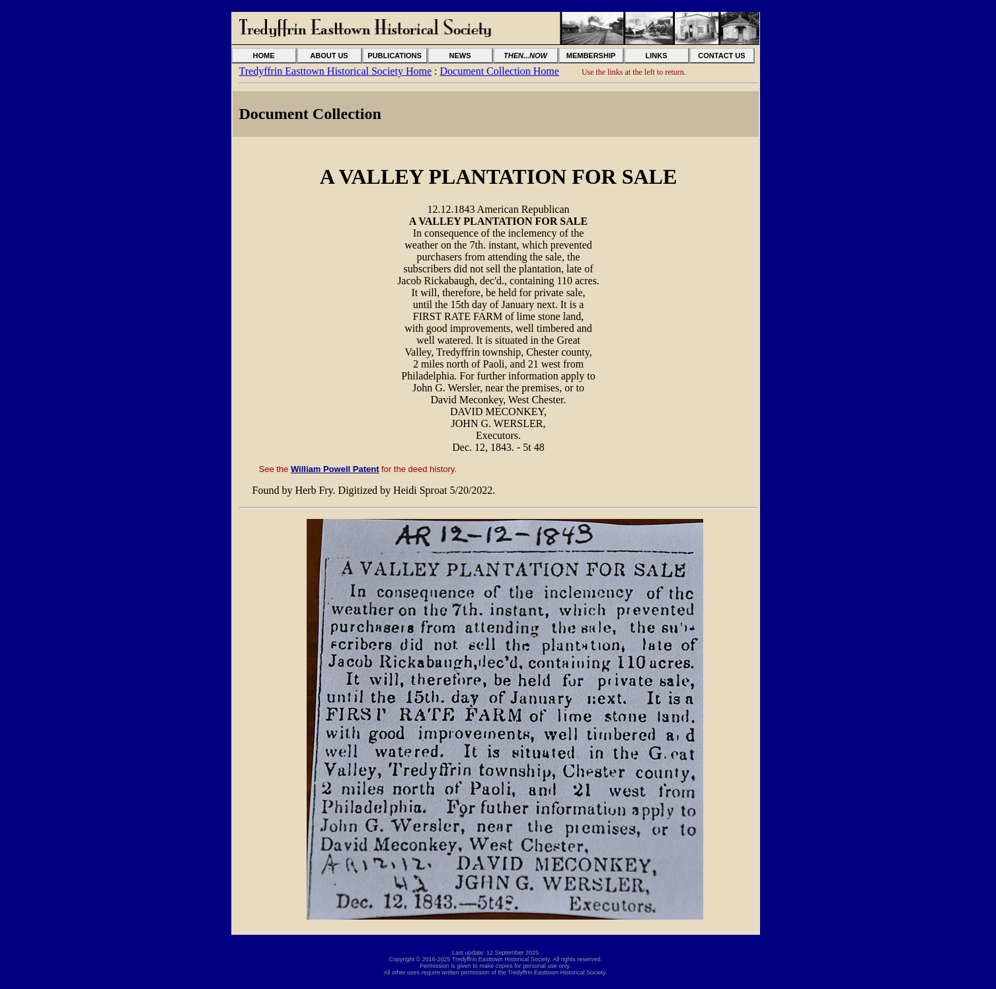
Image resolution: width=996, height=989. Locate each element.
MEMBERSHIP (591, 55)
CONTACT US (721, 55)
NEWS (460, 55)
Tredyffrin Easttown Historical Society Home (335, 71)
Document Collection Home (499, 71)
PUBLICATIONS (394, 55)
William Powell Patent (335, 469)
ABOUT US (329, 55)
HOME (264, 55)
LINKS (657, 55)
